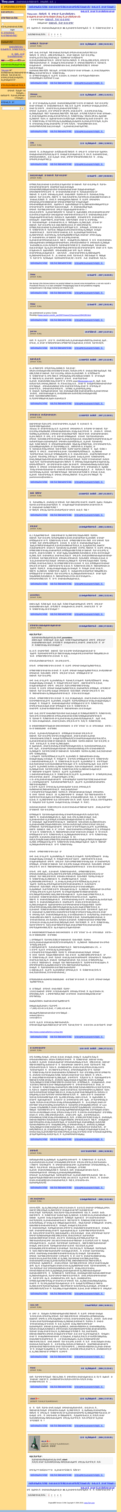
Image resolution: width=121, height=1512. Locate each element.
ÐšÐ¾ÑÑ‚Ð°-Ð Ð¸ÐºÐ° (57, 19)
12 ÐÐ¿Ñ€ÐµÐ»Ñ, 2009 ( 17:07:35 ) (96, 1399)
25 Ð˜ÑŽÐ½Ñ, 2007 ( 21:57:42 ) (99, 332)
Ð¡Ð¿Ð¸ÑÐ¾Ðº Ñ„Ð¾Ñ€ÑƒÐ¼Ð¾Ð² (98, 11)
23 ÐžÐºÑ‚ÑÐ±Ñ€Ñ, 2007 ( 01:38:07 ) (96, 494)
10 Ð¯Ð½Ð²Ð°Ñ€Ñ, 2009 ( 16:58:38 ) (97, 1151)
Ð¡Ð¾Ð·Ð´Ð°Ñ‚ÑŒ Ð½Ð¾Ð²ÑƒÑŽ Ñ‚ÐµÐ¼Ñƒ (69, 7)
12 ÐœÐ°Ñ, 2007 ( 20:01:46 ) (100, 305)
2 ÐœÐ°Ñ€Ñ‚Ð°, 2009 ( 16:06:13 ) (99, 1305)
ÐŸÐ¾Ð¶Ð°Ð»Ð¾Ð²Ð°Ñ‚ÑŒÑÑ (89, 83)
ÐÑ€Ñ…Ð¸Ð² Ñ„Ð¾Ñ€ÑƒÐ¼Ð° (16, 55)
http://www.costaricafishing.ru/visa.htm (46, 1032)
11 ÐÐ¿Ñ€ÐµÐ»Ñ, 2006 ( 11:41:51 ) (96, 95)
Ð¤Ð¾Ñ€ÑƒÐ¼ (16, 47)
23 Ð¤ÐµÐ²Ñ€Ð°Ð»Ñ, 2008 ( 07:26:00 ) (96, 626)
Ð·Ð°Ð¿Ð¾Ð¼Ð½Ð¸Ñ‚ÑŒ (12, 27)
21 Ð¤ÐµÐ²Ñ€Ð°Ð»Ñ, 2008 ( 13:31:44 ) (96, 596)
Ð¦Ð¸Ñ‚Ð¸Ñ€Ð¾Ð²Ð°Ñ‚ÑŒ (61, 83)
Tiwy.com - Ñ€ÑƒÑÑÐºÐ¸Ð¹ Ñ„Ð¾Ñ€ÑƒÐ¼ (51, 14)
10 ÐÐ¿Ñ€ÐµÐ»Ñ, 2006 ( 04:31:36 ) (96, 44)
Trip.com (5, 70)
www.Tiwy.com (89, 1503)
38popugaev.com (85, 381)
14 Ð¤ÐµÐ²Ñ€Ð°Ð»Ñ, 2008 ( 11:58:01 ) (96, 527)
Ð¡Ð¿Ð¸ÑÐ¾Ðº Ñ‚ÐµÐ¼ (103, 7)
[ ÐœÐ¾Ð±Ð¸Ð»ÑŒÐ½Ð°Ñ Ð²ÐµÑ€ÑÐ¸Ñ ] (36, 2)
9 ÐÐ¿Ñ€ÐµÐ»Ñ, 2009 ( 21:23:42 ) (97, 1368)
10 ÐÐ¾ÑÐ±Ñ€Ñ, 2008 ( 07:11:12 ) (96, 1049)
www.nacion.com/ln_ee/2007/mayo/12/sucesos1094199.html (64, 315)
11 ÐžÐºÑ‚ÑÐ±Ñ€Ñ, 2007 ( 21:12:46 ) (96, 360)
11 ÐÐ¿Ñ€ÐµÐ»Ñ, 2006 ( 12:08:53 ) (96, 143)
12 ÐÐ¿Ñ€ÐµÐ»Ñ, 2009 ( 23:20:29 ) (96, 1437)
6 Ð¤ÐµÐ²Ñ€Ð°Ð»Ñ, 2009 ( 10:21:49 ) (96, 1199)
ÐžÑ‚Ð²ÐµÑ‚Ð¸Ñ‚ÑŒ (38, 7)
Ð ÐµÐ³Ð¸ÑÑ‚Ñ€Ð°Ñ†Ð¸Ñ (13, 49)
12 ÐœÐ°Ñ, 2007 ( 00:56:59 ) (100, 176)
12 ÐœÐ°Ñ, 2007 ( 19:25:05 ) (100, 275)
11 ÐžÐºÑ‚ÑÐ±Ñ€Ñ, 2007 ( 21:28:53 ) (96, 415)
